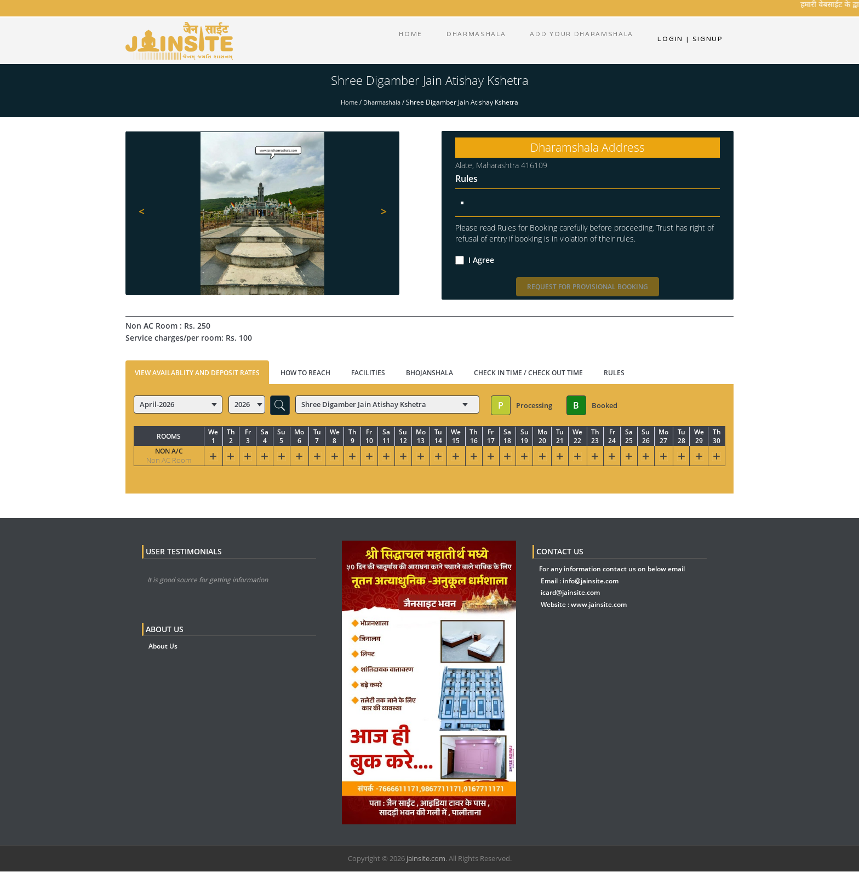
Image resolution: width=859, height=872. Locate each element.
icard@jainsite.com (570, 593)
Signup (704, 41)
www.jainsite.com (599, 605)
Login (670, 41)
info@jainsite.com (591, 581)
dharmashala (471, 41)
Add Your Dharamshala (579, 41)
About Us (162, 646)
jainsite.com (425, 859)
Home (405, 41)
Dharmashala (383, 102)
